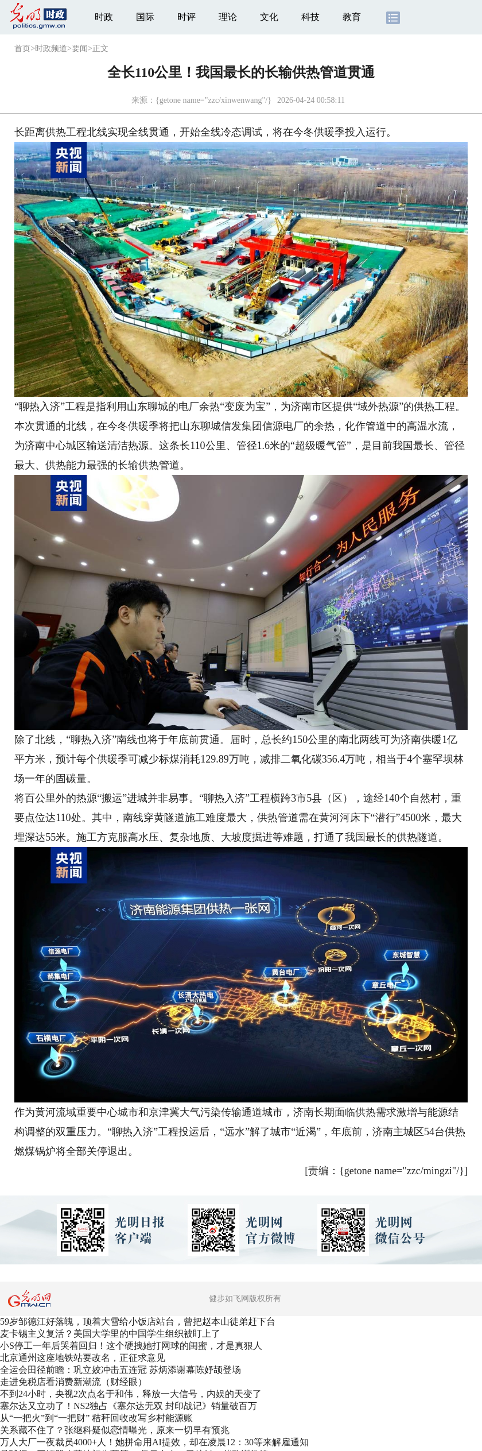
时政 (104, 17)
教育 (352, 17)
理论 (228, 17)
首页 (22, 48)
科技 (310, 17)
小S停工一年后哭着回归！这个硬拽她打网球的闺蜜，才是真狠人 (131, 1346)
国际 (145, 17)
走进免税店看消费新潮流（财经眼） (73, 1382)
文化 (269, 17)
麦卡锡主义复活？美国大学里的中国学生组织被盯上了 (110, 1333)
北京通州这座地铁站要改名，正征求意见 (82, 1358)
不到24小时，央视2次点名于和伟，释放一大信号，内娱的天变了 (131, 1394)
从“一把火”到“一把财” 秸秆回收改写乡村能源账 (96, 1418)
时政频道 (51, 48)
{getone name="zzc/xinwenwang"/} (213, 100)
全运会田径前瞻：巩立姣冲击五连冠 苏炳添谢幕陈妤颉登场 (120, 1370)
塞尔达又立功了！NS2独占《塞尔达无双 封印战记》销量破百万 (128, 1406)
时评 (186, 17)
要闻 (80, 48)
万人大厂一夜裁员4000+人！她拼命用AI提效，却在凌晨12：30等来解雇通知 (154, 1442)
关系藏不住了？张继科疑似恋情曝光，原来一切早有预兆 (115, 1430)
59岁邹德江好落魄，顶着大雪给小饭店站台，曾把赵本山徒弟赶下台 (137, 1321)
